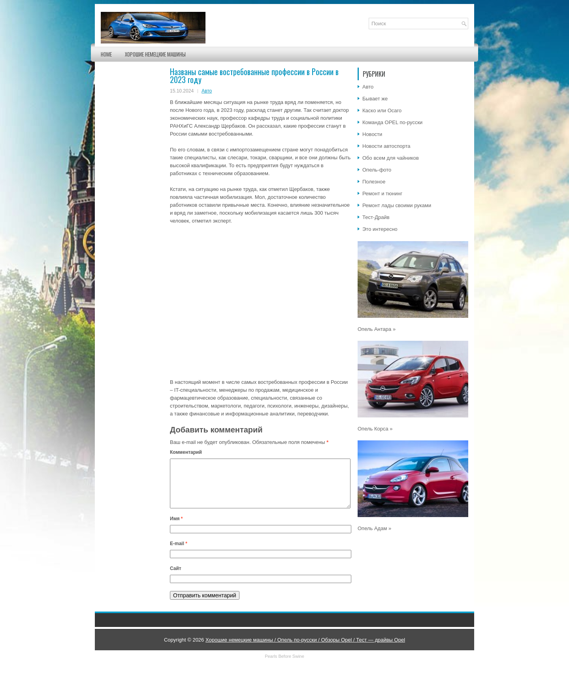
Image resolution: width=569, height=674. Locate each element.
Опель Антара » (377, 329)
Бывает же (375, 99)
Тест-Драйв (376, 217)
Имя (176, 528)
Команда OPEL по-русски (392, 122)
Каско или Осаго (381, 110)
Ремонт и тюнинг (382, 193)
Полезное (373, 182)
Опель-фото (376, 170)
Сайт (175, 578)
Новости (372, 134)
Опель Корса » (375, 429)
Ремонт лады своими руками (396, 205)
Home (106, 54)
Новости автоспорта (386, 146)
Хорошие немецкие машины (155, 54)
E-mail (178, 553)
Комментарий (186, 452)
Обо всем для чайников (390, 158)
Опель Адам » (374, 528)
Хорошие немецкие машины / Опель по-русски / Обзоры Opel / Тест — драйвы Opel (305, 649)
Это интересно (380, 229)
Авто (207, 91)
